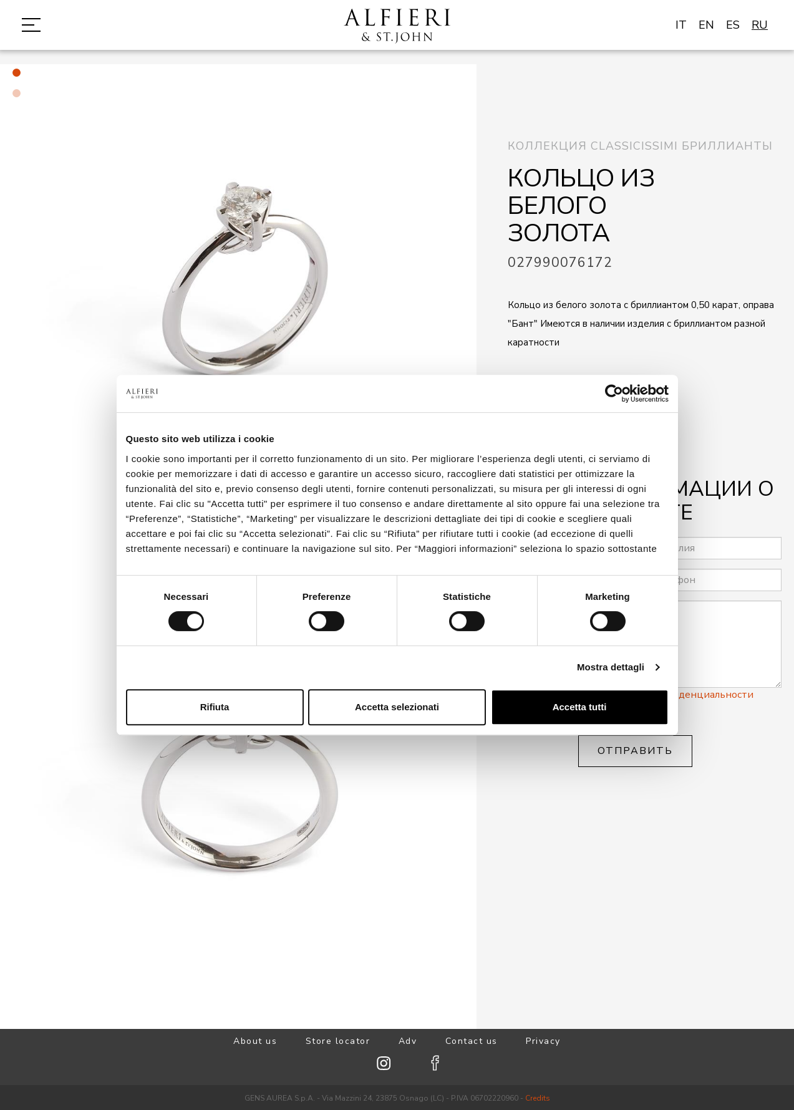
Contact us (471, 1041)
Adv (408, 1041)
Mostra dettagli (610, 667)
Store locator (338, 1041)
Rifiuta (215, 707)
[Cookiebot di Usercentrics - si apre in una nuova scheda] (614, 393)
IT (681, 24)
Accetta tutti (580, 707)
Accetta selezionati (397, 707)
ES (733, 24)
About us (255, 1041)
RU (760, 24)
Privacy (543, 1041)
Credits (537, 1098)
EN (706, 24)
